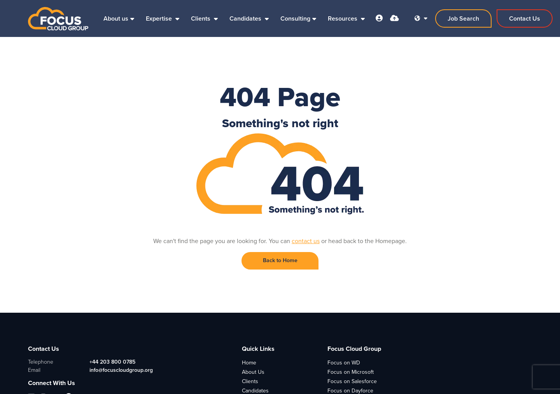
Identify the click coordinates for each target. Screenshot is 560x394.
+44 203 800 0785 (112, 362)
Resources (343, 18)
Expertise (159, 18)
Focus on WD (343, 363)
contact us (306, 240)
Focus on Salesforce (352, 381)
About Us (253, 372)
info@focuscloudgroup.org (121, 370)
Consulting (295, 18)
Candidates (246, 18)
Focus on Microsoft (350, 372)
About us (115, 18)
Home (249, 363)
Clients (201, 18)
